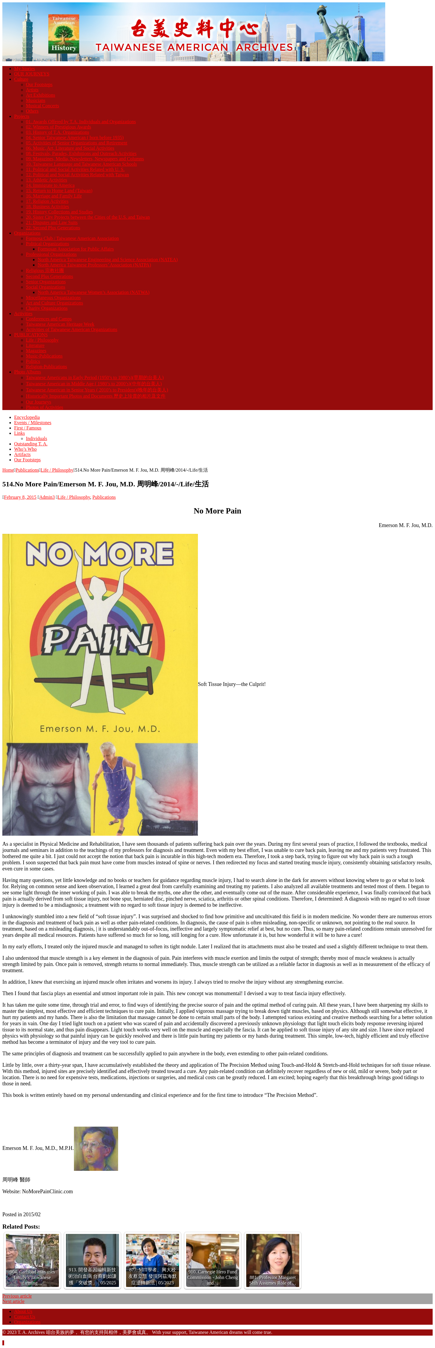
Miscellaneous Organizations (53, 297)
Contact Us (24, 1316)
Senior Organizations (46, 281)
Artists (32, 89)
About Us (23, 1311)
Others (32, 110)
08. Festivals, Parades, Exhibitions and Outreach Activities (81, 153)
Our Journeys (38, 401)
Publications (27, 470)
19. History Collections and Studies (59, 211)
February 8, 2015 (20, 497)
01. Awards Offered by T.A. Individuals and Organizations (81, 121)
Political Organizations (47, 243)
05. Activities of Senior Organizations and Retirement (76, 142)
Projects (21, 116)
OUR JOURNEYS (31, 73)
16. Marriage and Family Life (54, 195)
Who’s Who (25, 449)
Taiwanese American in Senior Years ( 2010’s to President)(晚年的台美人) (97, 389)
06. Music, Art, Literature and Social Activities (70, 148)
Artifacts (22, 454)
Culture (21, 79)
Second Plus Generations (49, 276)
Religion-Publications (46, 366)
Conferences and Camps (49, 318)
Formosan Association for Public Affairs (76, 248)
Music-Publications (44, 355)
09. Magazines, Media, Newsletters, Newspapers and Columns (85, 158)
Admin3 (46, 497)
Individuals (36, 438)
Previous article (17, 1295)
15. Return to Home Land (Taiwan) (59, 190)
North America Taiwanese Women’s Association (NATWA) (94, 292)
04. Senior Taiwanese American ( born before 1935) (75, 137)
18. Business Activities (47, 206)
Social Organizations (45, 286)
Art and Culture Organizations (54, 302)
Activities (23, 313)
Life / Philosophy (42, 340)
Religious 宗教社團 (45, 270)
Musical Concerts (42, 105)
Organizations (27, 233)
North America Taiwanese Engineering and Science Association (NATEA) (108, 259)
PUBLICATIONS (31, 334)
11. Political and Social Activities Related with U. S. (75, 169)
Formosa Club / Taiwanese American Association (72, 238)
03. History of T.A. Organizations (57, 132)
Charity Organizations (46, 308)
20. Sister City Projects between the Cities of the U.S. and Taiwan (88, 217)
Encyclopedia (27, 417)
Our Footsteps (39, 84)
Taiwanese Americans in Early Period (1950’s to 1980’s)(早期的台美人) (95, 377)
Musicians (35, 100)
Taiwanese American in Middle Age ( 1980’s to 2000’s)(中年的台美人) (94, 383)
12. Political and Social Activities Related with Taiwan (77, 174)
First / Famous (27, 427)
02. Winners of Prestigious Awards (58, 126)
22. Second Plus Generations (53, 227)
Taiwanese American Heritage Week (60, 324)
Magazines (36, 350)
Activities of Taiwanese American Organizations (71, 329)
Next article (13, 1301)
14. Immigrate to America (50, 185)
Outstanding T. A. (30, 443)
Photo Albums (27, 371)
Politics (33, 361)
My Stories (24, 68)
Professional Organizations (51, 254)
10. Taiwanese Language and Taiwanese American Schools (81, 164)
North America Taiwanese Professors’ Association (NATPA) (94, 264)
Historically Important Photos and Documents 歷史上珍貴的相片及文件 (96, 396)
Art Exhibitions (40, 95)
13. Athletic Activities (46, 179)
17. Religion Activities (47, 201)
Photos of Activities (44, 407)
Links (19, 433)
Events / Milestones (32, 422)
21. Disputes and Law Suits (52, 222)
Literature (35, 345)
